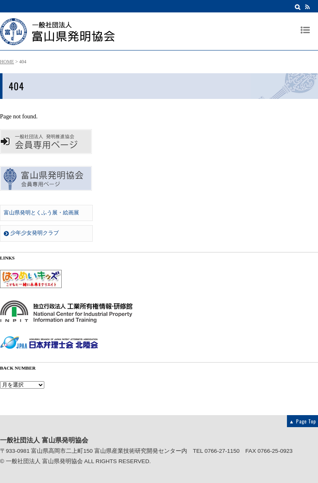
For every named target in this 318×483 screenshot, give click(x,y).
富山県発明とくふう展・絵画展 (41, 213)
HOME (7, 61)
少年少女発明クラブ (31, 233)
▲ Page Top (302, 421)
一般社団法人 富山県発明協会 (44, 461)
